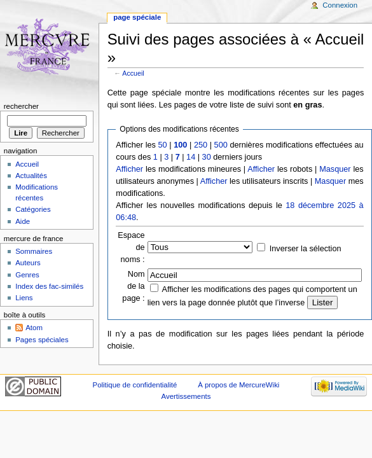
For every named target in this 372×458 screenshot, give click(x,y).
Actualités (31, 175)
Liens (23, 298)
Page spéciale (137, 17)
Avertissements (186, 396)
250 (200, 145)
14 (190, 157)
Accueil (133, 73)
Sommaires (33, 251)
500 (221, 145)
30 (206, 157)
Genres (27, 275)
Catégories (32, 209)
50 (162, 145)
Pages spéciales (41, 340)
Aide (22, 221)
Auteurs (27, 263)
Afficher (129, 169)
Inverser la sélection (305, 248)
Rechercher (21, 106)
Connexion (339, 5)
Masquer (334, 169)
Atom (34, 327)
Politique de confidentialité (135, 385)
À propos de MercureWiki (238, 385)
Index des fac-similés (49, 286)
